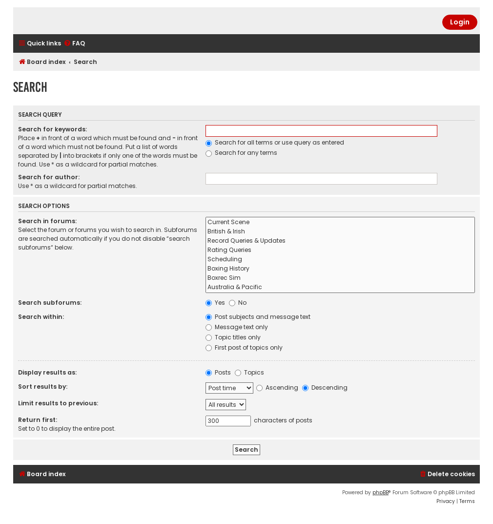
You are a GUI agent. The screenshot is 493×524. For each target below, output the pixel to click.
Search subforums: (50, 302)
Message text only (236, 327)
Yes (215, 302)
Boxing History (340, 268)
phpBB (380, 492)
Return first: (37, 420)
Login (460, 22)
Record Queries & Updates (340, 241)
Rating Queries (340, 250)
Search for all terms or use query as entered (274, 142)
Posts (218, 372)
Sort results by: (42, 386)
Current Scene (340, 222)
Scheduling (340, 259)
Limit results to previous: (58, 403)
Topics (249, 372)
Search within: (41, 317)
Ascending (277, 387)
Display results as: (47, 372)
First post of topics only (244, 347)
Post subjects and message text (257, 317)
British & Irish (340, 231)
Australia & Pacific (340, 287)
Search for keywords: (52, 129)
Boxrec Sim (340, 278)
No (237, 302)
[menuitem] (74, 43)
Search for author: (49, 177)
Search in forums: (47, 221)
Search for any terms (241, 152)
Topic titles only (233, 337)
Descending (325, 387)
